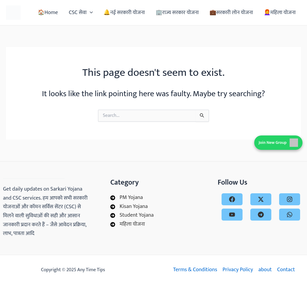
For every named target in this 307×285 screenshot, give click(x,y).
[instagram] (289, 199)
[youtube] (232, 215)
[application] (90, 13)
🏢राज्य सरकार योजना (177, 12)
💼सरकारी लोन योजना (231, 12)
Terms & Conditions (195, 270)
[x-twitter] (260, 199)
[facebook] (232, 199)
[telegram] (260, 215)
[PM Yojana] (126, 197)
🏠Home (48, 12)
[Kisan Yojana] (129, 206)
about (265, 270)
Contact (286, 270)
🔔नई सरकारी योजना (124, 12)
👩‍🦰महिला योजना (280, 12)
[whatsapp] (289, 215)
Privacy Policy (237, 270)
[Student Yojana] (132, 215)
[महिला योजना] (127, 224)
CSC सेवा (81, 13)
